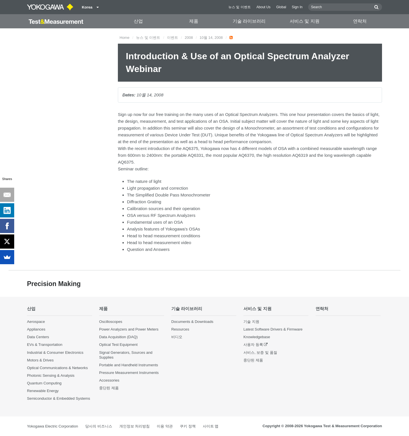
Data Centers (38, 337)
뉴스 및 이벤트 (239, 7)
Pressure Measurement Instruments (129, 373)
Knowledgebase (256, 337)
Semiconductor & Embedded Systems (58, 398)
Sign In (297, 7)
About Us (263, 7)
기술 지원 (251, 321)
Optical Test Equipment (118, 344)
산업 (138, 21)
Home (125, 37)
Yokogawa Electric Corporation (52, 426)
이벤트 (172, 37)
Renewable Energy (43, 391)
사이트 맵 (211, 426)
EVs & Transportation (44, 344)
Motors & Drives (40, 360)
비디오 (176, 337)
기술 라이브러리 (249, 21)
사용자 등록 (253, 344)
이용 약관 (165, 426)
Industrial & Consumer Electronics (55, 352)
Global (281, 7)
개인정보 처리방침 (134, 426)
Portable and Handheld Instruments (128, 365)
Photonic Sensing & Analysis (50, 375)
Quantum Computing (44, 383)
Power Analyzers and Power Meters (128, 329)
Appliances (36, 329)
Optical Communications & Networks (57, 368)
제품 (193, 21)
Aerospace (36, 321)
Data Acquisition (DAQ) (118, 337)
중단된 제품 (109, 388)
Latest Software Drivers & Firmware (272, 329)
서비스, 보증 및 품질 (260, 352)
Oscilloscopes (110, 321)
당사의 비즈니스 (98, 426)
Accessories (109, 380)
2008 (189, 37)
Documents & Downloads (192, 321)
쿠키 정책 (188, 426)
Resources (180, 329)
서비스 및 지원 (305, 21)
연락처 (360, 21)
